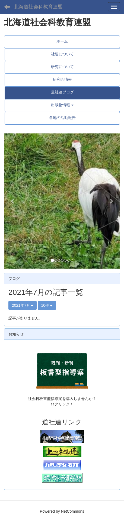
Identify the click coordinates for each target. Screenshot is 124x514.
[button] (12, 201)
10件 (46, 305)
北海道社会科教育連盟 (38, 6)
